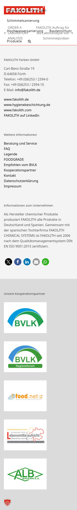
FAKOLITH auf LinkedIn (21, 115)
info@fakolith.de (27, 90)
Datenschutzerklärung (21, 181)
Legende (10, 154)
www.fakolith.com (18, 110)
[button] (29, 41)
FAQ (7, 148)
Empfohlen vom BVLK (20, 165)
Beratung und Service (20, 143)
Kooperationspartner (20, 170)
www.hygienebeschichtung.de (27, 104)
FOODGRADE (14, 159)
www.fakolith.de (16, 99)
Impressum (13, 186)
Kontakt (10, 175)
